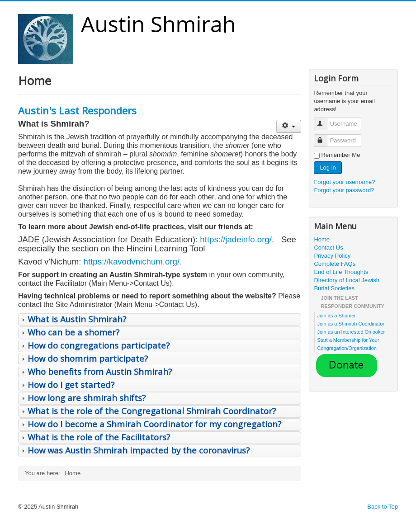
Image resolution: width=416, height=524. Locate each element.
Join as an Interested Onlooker (351, 332)
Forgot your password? (344, 190)
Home (322, 239)
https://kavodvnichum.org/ (132, 261)
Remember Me (340, 154)
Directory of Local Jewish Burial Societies (346, 284)
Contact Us (328, 247)
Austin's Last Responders (77, 110)
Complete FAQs (334, 263)
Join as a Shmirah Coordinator (350, 323)
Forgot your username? (344, 182)
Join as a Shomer (336, 315)
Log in (328, 167)
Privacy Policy (332, 255)
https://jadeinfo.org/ (236, 239)
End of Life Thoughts (341, 272)
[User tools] (288, 126)
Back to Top (382, 506)
